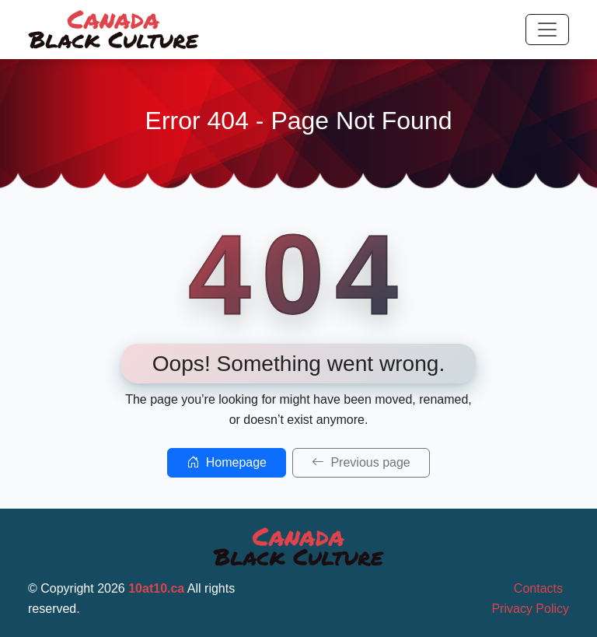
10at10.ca (156, 588)
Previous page (361, 462)
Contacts (538, 588)
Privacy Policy (530, 608)
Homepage (227, 462)
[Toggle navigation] (547, 29)
